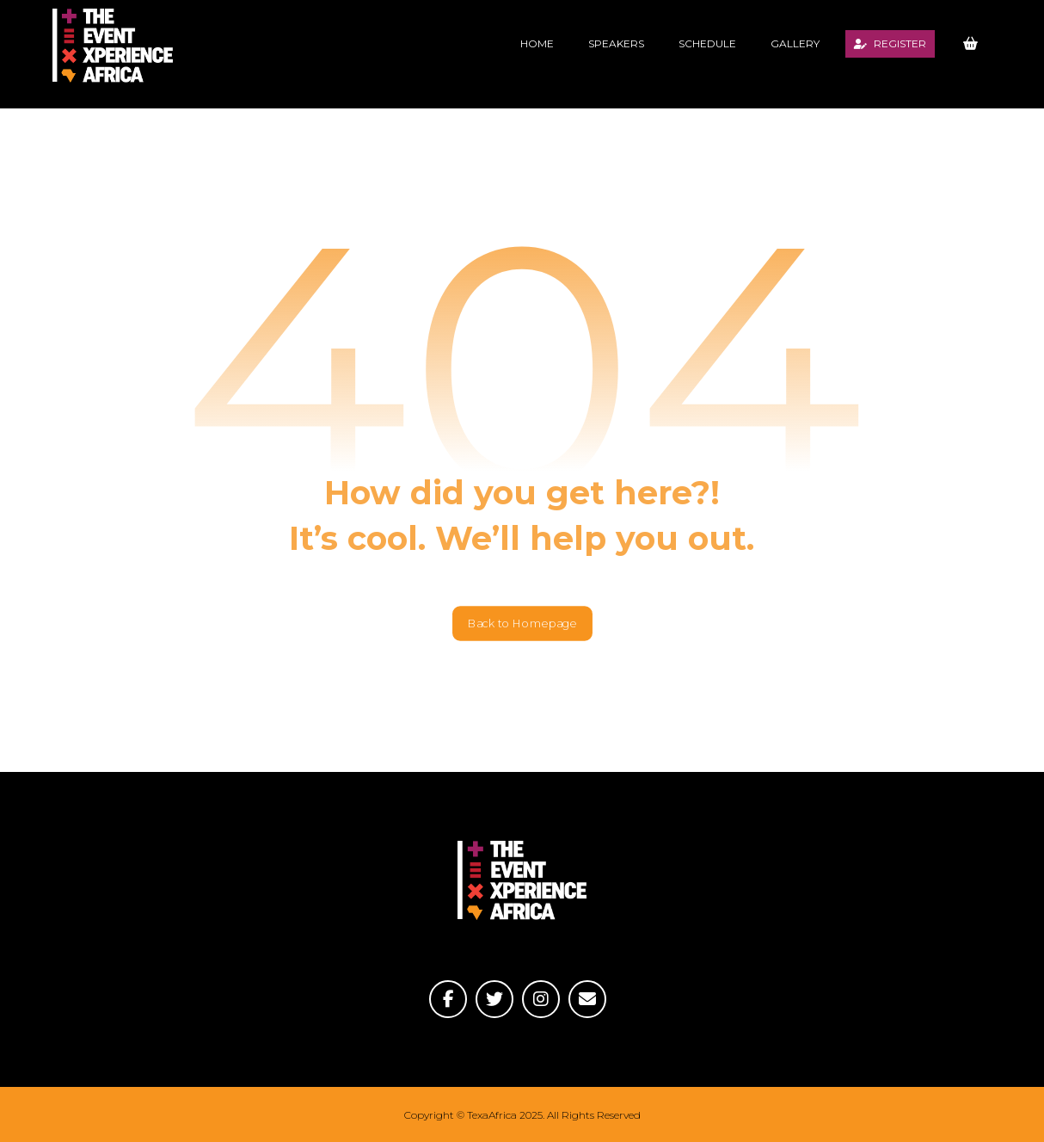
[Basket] (970, 42)
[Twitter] (494, 999)
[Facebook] (448, 999)
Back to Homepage (522, 623)
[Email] (587, 999)
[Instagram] (541, 999)
